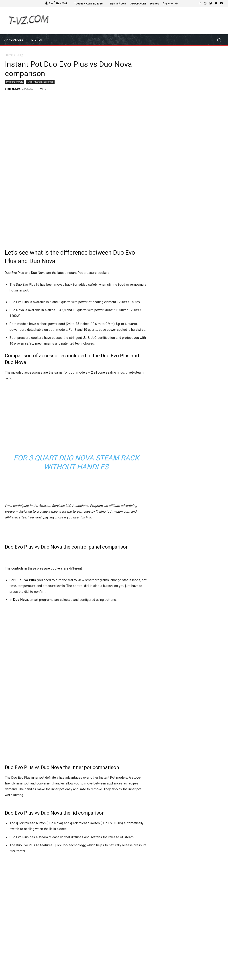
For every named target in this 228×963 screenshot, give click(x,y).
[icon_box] (170, 4)
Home (9, 55)
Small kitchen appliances (40, 81)
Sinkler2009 (12, 88)
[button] (219, 39)
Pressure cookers (14, 81)
